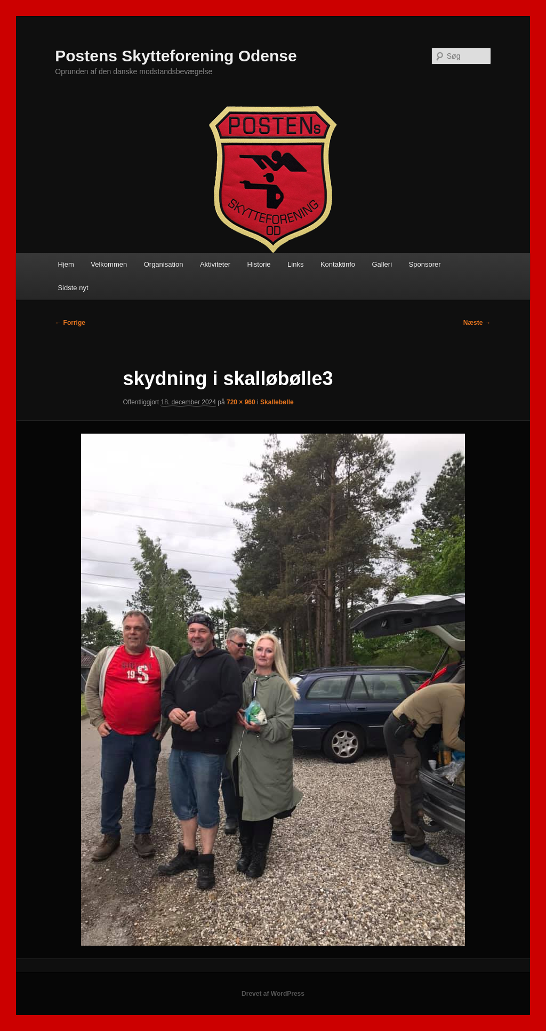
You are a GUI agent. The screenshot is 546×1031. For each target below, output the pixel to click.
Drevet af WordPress (273, 993)
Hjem (66, 264)
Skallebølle (277, 402)
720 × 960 (241, 402)
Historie (259, 264)
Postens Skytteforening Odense (175, 56)
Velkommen (109, 264)
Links (295, 264)
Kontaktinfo (337, 264)
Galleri (382, 264)
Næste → (477, 322)
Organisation (163, 264)
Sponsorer (425, 264)
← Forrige (70, 322)
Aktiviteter (215, 264)
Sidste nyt (73, 288)
